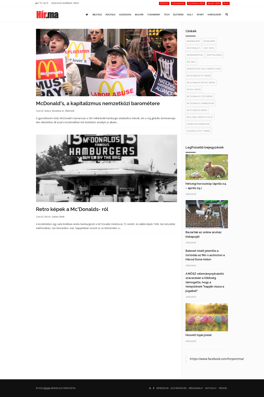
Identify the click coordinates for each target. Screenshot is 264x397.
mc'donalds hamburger (200, 103)
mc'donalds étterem (199, 75)
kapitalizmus (214, 55)
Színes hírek (58, 216)
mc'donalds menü (197, 110)
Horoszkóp (214, 14)
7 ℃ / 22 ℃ (41, 3)
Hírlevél (223, 388)
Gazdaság (125, 14)
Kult (190, 14)
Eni (46, 216)
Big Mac (191, 61)
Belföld (97, 14)
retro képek (194, 89)
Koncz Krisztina (52, 110)
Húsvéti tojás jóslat (199, 335)
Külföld (110, 14)
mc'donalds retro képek (201, 82)
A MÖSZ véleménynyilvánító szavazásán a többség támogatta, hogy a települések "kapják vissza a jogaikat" (205, 282)
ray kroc (209, 48)
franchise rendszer (198, 124)
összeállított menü (198, 131)
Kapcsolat (211, 388)
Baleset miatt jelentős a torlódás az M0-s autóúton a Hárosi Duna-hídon (205, 255)
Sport (200, 14)
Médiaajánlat (196, 388)
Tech (167, 14)
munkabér (209, 41)
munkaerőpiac (195, 55)
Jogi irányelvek (179, 388)
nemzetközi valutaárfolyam (203, 68)
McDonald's (194, 48)
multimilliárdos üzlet (200, 117)
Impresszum (162, 388)
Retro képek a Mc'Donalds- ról (72, 209)
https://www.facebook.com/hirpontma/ (217, 359)
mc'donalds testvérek (200, 96)
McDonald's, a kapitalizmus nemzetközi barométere (98, 103)
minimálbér (193, 41)
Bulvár (139, 14)
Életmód (178, 14)
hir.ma (46, 388)
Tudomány (153, 14)
